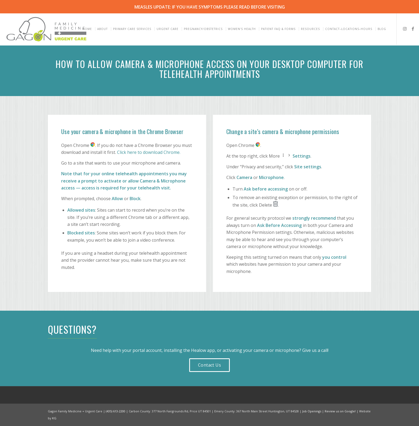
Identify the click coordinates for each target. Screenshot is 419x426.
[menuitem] (88, 29)
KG (54, 418)
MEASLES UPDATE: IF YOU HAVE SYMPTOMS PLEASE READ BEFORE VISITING (209, 7)
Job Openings (311, 411)
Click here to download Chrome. (148, 152)
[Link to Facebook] (413, 29)
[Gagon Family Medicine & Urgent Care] (47, 29)
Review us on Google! (340, 411)
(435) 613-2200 (115, 411)
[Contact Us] (209, 365)
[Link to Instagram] (405, 29)
